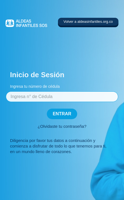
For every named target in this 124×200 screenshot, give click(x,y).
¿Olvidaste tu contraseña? (62, 126)
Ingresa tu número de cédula (35, 86)
